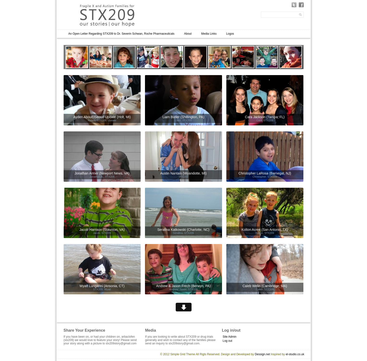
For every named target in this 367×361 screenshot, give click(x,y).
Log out (227, 340)
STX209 (101, 120)
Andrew (173, 289)
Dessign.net (262, 354)
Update (112, 120)
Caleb (259, 289)
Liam (178, 120)
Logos (230, 33)
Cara (259, 120)
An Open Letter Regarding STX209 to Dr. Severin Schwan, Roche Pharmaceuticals (121, 33)
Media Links (209, 33)
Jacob (96, 233)
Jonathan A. (96, 176)
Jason (183, 289)
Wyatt (107, 289)
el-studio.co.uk (295, 354)
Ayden (91, 120)
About (188, 33)
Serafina (178, 233)
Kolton (259, 233)
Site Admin (229, 336)
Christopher (259, 176)
